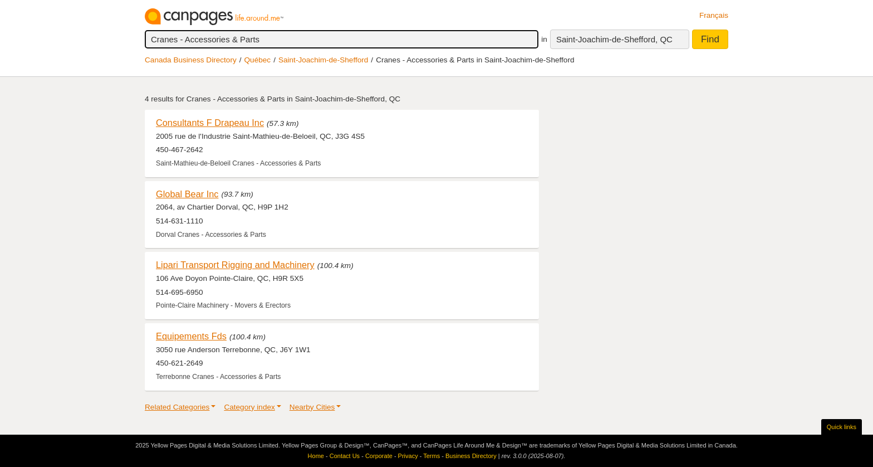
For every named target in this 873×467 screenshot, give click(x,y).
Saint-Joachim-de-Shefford (323, 60)
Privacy (408, 456)
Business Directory (471, 456)
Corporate (379, 456)
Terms (431, 456)
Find (710, 39)
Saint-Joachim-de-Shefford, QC (614, 39)
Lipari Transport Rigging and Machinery (235, 265)
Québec (257, 60)
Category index (249, 407)
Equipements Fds (191, 336)
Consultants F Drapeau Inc (210, 123)
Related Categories (177, 407)
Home (316, 456)
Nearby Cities (312, 407)
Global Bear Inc (187, 194)
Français (713, 15)
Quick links (841, 427)
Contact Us (345, 456)
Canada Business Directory (191, 60)
